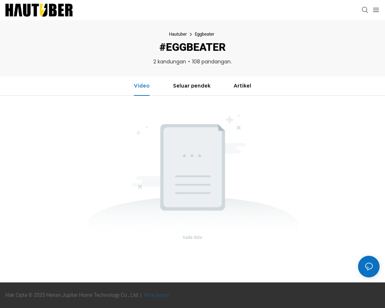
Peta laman (156, 295)
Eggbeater (204, 34)
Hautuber (178, 34)
